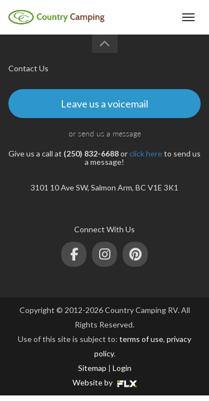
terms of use (141, 339)
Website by (104, 382)
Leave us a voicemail (104, 103)
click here (145, 153)
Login (122, 368)
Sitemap (92, 368)
